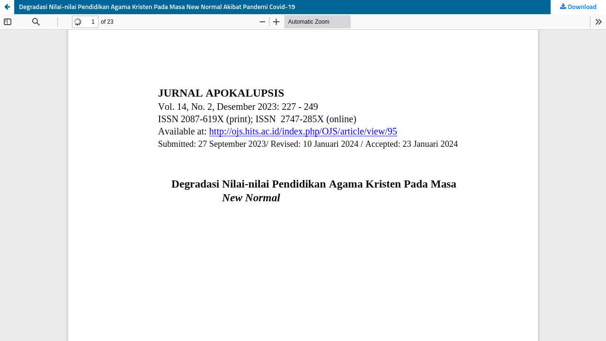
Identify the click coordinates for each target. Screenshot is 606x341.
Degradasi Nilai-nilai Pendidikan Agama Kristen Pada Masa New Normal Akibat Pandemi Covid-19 (157, 7)
